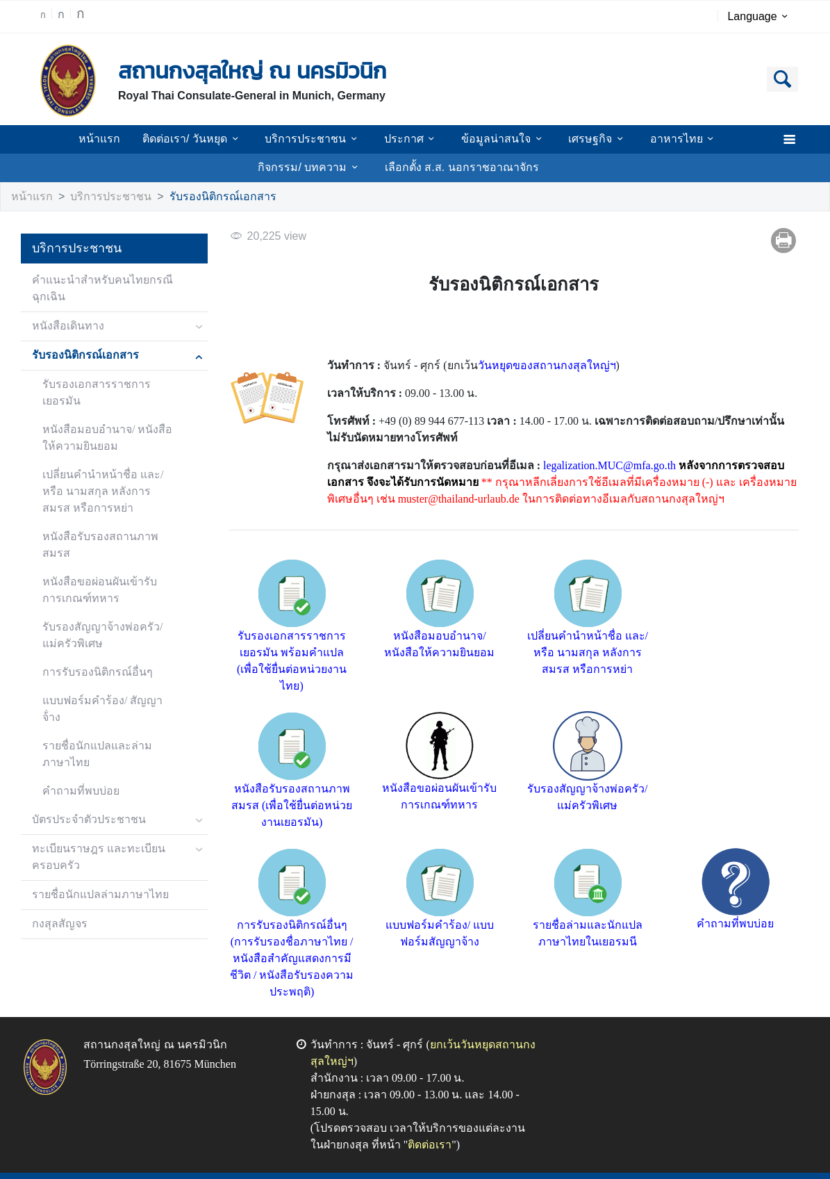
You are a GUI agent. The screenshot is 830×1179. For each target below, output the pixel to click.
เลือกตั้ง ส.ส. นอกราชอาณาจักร (459, 167)
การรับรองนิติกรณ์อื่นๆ (92, 639)
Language (760, 16)
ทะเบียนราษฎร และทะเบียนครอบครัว (93, 807)
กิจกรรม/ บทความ (315, 167)
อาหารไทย (668, 139)
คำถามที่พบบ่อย (77, 741)
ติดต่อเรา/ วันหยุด (205, 139)
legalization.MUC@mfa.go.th (598, 466)
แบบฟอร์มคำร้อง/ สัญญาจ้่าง (106, 667)
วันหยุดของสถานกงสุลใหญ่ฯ (531, 366)
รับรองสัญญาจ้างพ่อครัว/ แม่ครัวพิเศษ (105, 602)
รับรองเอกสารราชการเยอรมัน (107, 384)
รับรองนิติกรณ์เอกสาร (200, 197)
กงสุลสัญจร (58, 874)
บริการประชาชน (320, 139)
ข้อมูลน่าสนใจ (496, 139)
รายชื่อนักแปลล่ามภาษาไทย (94, 845)
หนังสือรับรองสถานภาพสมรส (107, 520)
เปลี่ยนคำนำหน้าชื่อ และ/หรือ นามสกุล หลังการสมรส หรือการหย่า (108, 475)
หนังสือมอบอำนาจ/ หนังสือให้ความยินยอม (103, 422)
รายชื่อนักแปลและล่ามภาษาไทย (104, 704)
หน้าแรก (116, 139)
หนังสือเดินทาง (65, 326)
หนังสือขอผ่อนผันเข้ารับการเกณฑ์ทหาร (102, 557)
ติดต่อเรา (391, 1128)
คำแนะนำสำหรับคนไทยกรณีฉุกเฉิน (94, 289)
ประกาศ (410, 139)
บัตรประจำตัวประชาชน (82, 769)
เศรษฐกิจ (586, 139)
